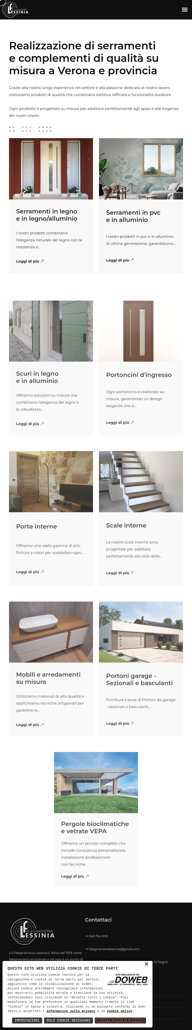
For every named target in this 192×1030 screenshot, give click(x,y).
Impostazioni (27, 1020)
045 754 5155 (60, 936)
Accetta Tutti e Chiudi (120, 1020)
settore (88, 88)
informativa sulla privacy (70, 1011)
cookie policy (119, 1011)
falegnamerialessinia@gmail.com (76, 949)
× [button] (146, 964)
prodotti (38, 95)
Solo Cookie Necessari (68, 1020)
